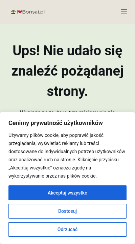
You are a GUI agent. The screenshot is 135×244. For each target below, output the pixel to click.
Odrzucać (67, 229)
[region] (67, 178)
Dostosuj (67, 211)
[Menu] (124, 12)
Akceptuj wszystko (67, 193)
